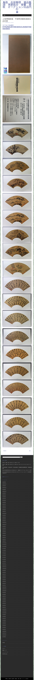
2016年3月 (4, 581)
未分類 (3, 642)
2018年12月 (4, 522)
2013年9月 (4, 636)
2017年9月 (4, 548)
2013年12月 (4, 631)
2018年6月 (4, 531)
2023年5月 (4, 493)
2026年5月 (4, 482)
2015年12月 (4, 587)
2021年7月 (4, 498)
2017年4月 (4, 557)
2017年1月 (4, 563)
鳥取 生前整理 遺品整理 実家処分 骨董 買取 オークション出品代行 (17, 6)
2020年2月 (4, 509)
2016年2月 (4, 583)
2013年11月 (4, 633)
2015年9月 (4, 592)
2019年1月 (4, 520)
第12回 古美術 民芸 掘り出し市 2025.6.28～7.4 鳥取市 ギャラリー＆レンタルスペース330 (16, 470)
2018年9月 (4, 526)
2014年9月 (4, 614)
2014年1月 (4, 629)
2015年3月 (4, 603)
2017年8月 (4, 550)
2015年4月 (4, 601)
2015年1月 (4, 607)
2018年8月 (4, 528)
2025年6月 (4, 485)
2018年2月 (4, 539)
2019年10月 (4, 513)
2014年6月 (4, 620)
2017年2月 (4, 561)
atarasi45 (12, 22)
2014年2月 (4, 627)
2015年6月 (4, 598)
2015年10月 (4, 590)
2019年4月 (4, 517)
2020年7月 (4, 504)
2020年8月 (4, 502)
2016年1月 (4, 585)
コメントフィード (5, 652)
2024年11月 (4, 487)
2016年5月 (4, 577)
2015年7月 (4, 596)
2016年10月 (4, 568)
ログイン (3, 648)
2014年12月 (4, 609)
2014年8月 (4, 616)
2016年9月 (4, 570)
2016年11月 (4, 566)
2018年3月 (4, 537)
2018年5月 (4, 533)
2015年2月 (4, 605)
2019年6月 (4, 515)
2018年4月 (4, 535)
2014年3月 (4, 625)
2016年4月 (4, 579)
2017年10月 (4, 546)
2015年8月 (4, 594)
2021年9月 (4, 496)
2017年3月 (4, 559)
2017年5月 (4, 555)
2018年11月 (4, 524)
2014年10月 (4, 612)
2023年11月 (4, 491)
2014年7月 (4, 618)
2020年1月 (4, 511)
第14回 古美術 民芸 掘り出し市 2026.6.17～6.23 (11, 462)
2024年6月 (4, 489)
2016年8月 (4, 572)
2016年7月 (4, 574)
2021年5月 (4, 500)
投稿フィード (4, 650)
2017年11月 (4, 544)
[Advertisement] (17, 666)
